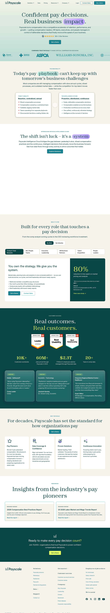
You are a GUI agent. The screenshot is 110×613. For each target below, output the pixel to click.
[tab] (49, 243)
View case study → (79, 293)
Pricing (46, 3)
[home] (13, 3)
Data (39, 3)
